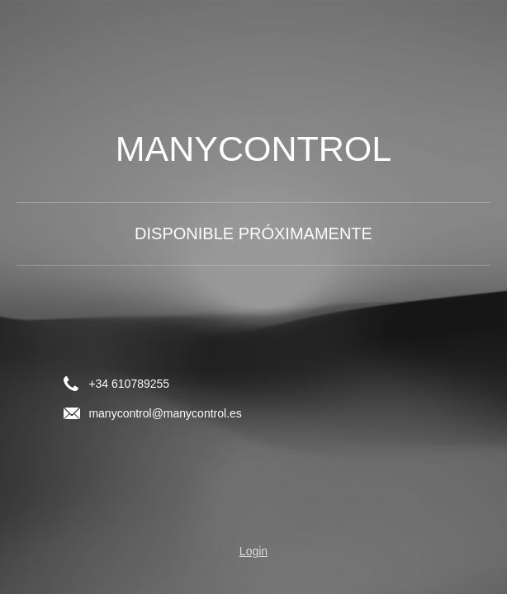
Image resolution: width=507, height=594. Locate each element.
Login (253, 551)
